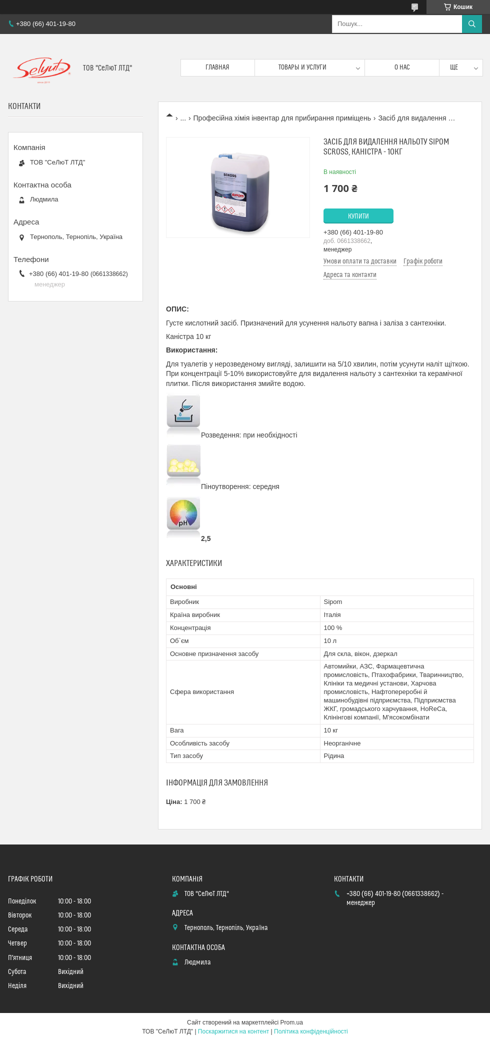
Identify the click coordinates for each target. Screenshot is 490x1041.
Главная (218, 68)
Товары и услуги (302, 68)
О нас (402, 68)
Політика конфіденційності (311, 1031)
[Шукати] (472, 24)
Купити (358, 216)
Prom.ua (291, 1022)
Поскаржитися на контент (233, 1031)
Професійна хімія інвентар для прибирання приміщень (282, 118)
